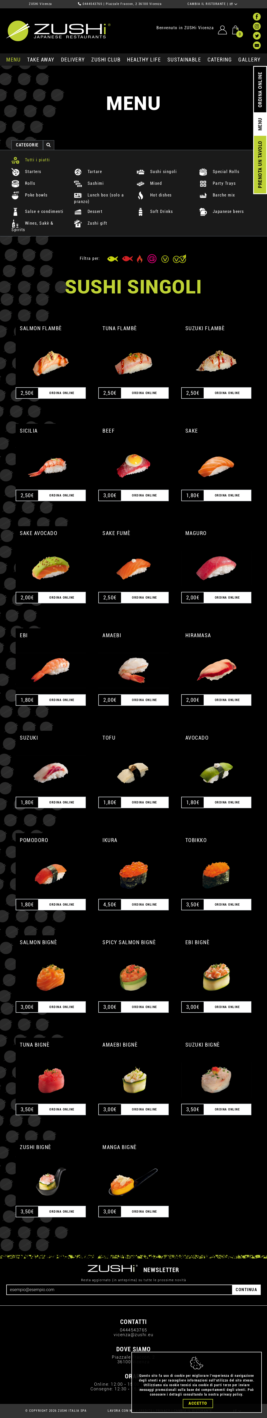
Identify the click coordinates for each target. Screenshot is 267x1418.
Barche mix (217, 195)
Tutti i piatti (30, 159)
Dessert (88, 211)
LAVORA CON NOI (121, 1411)
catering (220, 60)
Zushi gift (90, 223)
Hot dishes (154, 195)
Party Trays (217, 183)
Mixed (149, 183)
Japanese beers (221, 211)
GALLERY (249, 60)
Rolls (23, 183)
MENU (13, 60)
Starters (26, 171)
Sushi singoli (157, 171)
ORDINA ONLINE (260, 90)
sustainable (184, 60)
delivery (73, 60)
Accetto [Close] (198, 1403)
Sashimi (89, 183)
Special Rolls (219, 171)
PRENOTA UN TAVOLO (260, 164)
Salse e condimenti (37, 211)
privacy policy (231, 1394)
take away (40, 60)
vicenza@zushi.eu (133, 1334)
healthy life (144, 60)
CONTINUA (246, 1289)
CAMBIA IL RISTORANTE (206, 4)
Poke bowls (29, 195)
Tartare (88, 171)
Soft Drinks (155, 211)
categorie (27, 145)
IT (234, 4)
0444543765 (92, 4)
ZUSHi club (105, 60)
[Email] (119, 1290)
